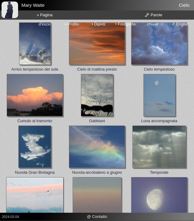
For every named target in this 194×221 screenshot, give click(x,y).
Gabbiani (97, 120)
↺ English (180, 24)
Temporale (159, 172)
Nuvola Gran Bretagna (35, 172)
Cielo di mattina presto (97, 69)
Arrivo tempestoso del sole (34, 69)
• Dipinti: (99, 24)
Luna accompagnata (159, 120)
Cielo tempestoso (159, 69)
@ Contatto (97, 216)
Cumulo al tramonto (34, 120)
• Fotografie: (126, 24)
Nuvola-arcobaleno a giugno (97, 172)
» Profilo (71, 24)
